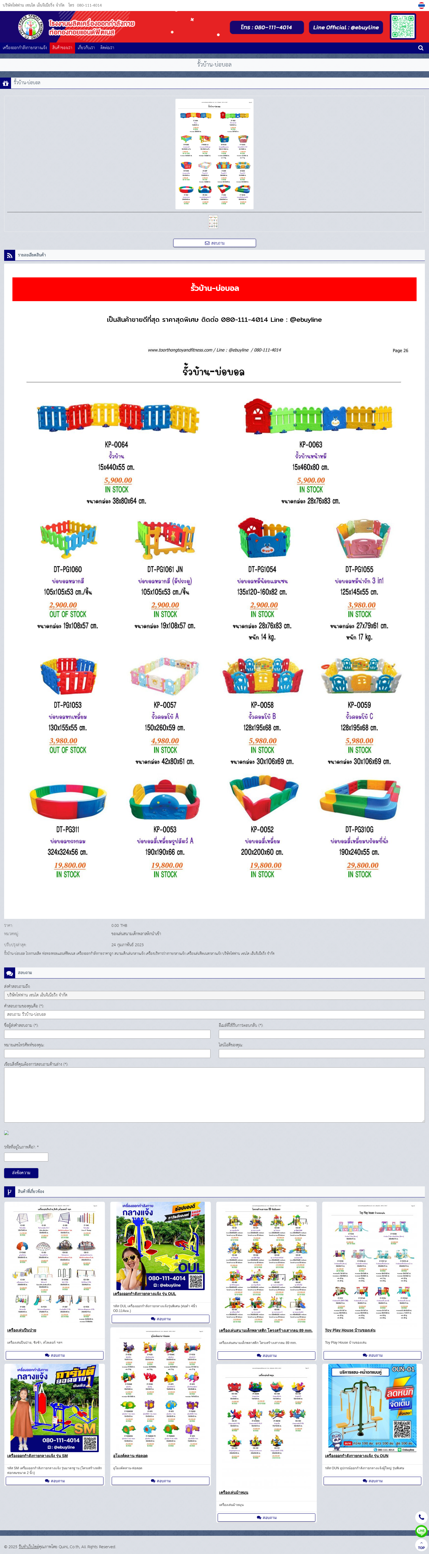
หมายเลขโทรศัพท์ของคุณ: (24, 1045)
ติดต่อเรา (107, 48)
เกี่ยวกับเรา (86, 48)
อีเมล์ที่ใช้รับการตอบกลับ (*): (241, 1025)
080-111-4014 (89, 5)
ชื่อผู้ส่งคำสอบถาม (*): (21, 1025)
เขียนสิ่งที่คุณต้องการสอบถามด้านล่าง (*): (36, 1064)
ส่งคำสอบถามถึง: (17, 986)
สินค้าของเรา (62, 48)
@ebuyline (306, 319)
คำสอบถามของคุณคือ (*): (24, 1006)
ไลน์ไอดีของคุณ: (231, 1045)
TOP (421, 1545)
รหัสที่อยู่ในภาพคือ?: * (21, 1147)
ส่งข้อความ (21, 1173)
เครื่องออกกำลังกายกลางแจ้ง (25, 48)
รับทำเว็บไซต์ (29, 1547)
